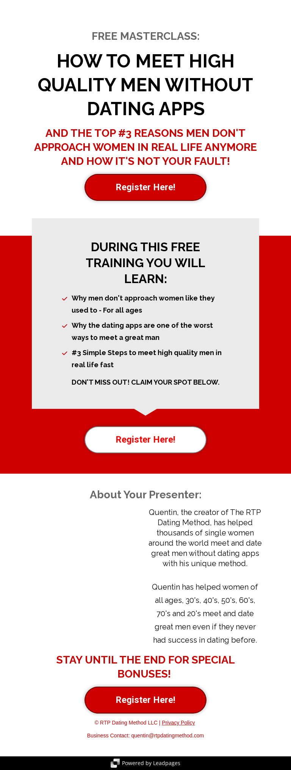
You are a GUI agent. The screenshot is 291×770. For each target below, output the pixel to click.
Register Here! (145, 187)
